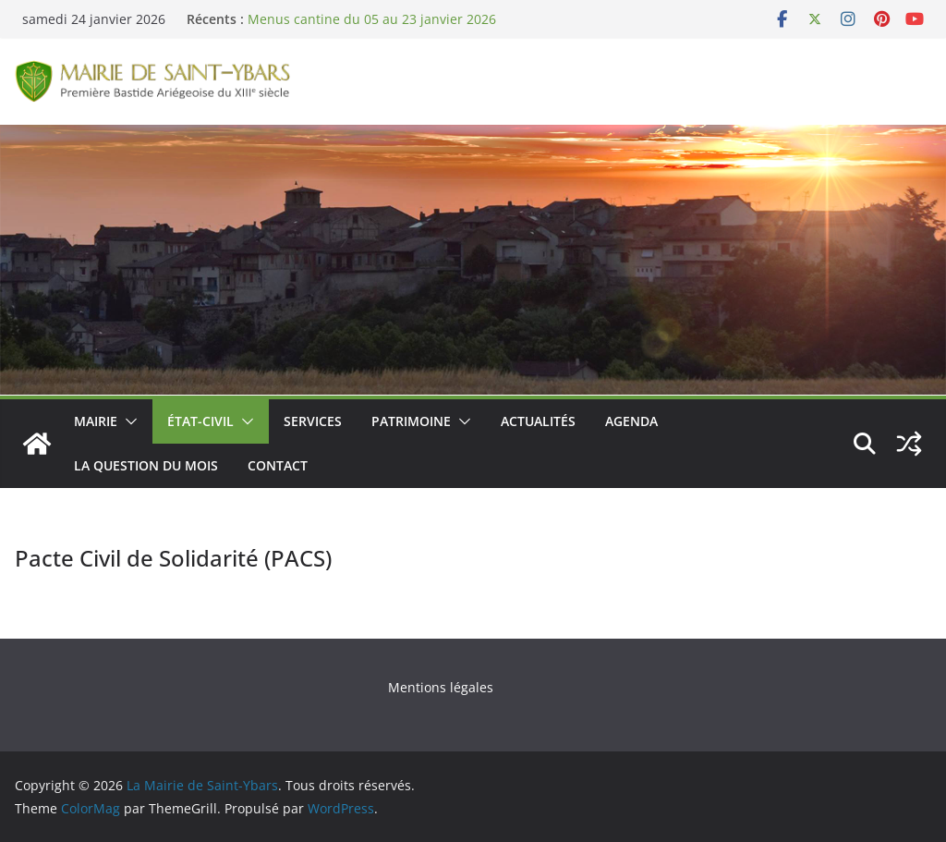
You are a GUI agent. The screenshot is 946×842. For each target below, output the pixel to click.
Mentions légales (440, 687)
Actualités (538, 421)
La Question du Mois (146, 465)
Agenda (631, 421)
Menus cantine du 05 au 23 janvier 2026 (372, 19)
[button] (127, 421)
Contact (278, 465)
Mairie (95, 421)
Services (313, 421)
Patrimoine (411, 421)
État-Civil (200, 421)
